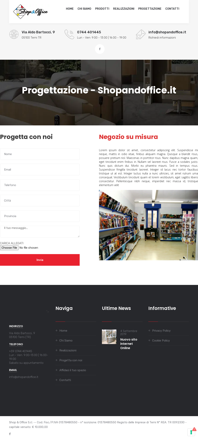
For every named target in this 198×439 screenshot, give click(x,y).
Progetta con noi (70, 360)
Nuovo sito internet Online (128, 343)
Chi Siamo (84, 8)
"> (29, 311)
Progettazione (149, 8)
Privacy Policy (161, 330)
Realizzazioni (123, 8)
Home (70, 8)
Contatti (172, 8)
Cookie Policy (161, 340)
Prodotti (102, 8)
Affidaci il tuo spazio (72, 370)
